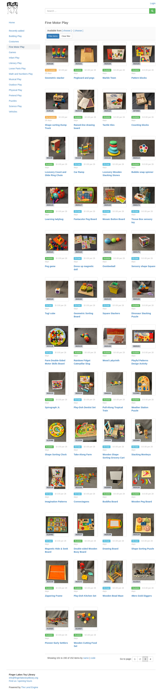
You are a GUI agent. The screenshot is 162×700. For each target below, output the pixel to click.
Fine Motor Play (16, 47)
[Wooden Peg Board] (143, 477)
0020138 (107, 535)
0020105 (136, 64)
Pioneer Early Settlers (56, 643)
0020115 (50, 205)
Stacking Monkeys (141, 454)
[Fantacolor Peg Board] (86, 195)
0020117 (79, 205)
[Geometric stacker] (57, 54)
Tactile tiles (108, 125)
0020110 (107, 111)
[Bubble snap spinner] (143, 148)
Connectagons (81, 501)
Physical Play (15, 90)
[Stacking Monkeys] (143, 430)
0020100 (50, 64)
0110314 (136, 582)
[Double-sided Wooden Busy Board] (86, 525)
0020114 (136, 158)
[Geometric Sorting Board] (86, 289)
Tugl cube (50, 313)
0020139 (136, 535)
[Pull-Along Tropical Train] (114, 383)
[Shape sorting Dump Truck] (57, 101)
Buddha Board (110, 501)
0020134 (50, 487)
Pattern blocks (139, 78)
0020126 (136, 299)
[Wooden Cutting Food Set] (86, 619)
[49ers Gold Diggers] (143, 572)
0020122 (79, 252)
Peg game (50, 266)
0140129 (50, 111)
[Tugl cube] (57, 289)
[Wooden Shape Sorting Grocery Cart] (114, 430)
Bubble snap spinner (142, 172)
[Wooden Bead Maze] (114, 572)
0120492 (50, 535)
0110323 (50, 629)
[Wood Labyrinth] (114, 336)
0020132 (50, 393)
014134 (78, 158)
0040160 (107, 158)
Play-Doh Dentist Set (85, 407)
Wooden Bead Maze (113, 596)
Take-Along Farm (83, 454)
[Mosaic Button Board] (114, 195)
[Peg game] (57, 242)
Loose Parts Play (17, 68)
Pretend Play (15, 95)
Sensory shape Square (143, 266)
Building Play (15, 36)
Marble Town (109, 78)
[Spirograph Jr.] (57, 383)
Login (153, 3)
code (93, 658)
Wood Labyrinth (111, 360)
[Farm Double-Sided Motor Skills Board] (57, 336)
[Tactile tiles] (114, 101)
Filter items (53, 36)
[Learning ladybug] (57, 195)
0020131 (136, 346)
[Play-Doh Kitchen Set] (86, 572)
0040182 (79, 299)
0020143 (79, 582)
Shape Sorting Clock (56, 454)
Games (12, 52)
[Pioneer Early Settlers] (57, 619)
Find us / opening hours (20, 681)
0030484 (136, 440)
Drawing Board (110, 548)
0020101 (79, 64)
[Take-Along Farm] (86, 430)
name (86, 658)
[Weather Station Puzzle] (143, 383)
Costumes (14, 41)
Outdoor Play (15, 84)
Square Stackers (111, 313)
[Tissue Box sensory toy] (143, 195)
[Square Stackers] (114, 289)
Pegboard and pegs (84, 78)
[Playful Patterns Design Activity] (143, 336)
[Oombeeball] (114, 242)
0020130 (107, 346)
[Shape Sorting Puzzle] (143, 525)
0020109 (79, 111)
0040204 (107, 440)
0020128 (50, 346)
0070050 (136, 111)
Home (12, 22)
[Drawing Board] (114, 525)
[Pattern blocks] (143, 54)
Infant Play (14, 57)
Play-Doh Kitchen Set (85, 596)
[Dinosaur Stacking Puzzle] (143, 289)
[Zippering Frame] (57, 572)
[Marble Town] (114, 54)
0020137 (79, 535)
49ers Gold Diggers (141, 596)
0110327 (79, 629)
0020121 (50, 252)
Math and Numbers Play (21, 74)
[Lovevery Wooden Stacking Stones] (114, 148)
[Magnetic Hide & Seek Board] (57, 525)
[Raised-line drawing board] (86, 101)
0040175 (136, 252)
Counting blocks (140, 125)
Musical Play (15, 79)
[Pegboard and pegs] (86, 54)
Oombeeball (109, 266)
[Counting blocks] (143, 101)
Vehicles (13, 111)
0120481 (136, 393)
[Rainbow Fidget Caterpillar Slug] (86, 336)
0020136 (136, 487)
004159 (49, 158)
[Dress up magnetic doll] (86, 242)
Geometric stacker (54, 78)
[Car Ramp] (86, 148)
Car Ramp (79, 172)
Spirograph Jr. (52, 407)
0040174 (136, 205)
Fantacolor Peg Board (85, 219)
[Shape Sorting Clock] (57, 430)
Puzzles (13, 101)
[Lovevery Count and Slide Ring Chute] (57, 148)
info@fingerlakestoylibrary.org (23, 678)
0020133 (79, 393)
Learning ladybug (54, 219)
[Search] (152, 11)
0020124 (50, 299)
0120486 (50, 440)
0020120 (107, 205)
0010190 (79, 487)
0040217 (107, 582)
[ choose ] (67, 30)
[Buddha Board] (114, 477)
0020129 (79, 346)
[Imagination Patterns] (57, 477)
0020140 (50, 582)
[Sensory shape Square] (143, 242)
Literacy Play (15, 63)
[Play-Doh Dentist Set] (86, 383)
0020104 (107, 64)
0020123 (107, 252)
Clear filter (66, 36)
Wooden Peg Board (141, 501)
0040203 (107, 393)
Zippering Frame (53, 596)
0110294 (79, 440)
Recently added (16, 30)
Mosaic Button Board (114, 219)
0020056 (107, 487)
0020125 (107, 299)
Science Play (15, 106)
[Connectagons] (86, 477)
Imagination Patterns (56, 501)
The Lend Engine (29, 687)
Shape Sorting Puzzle (142, 548)
